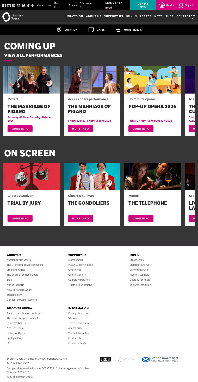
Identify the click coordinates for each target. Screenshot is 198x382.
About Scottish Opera (19, 259)
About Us (86, 17)
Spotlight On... (14, 338)
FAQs (10, 343)
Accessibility (75, 328)
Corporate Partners (79, 279)
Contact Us (178, 17)
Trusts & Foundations (80, 284)
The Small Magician (140, 284)
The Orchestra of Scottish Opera (25, 264)
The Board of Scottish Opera (22, 274)
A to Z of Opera (15, 328)
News (150, 17)
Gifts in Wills (74, 269)
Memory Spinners (139, 274)
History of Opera (16, 333)
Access (138, 17)
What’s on (67, 17)
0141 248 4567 (20, 363)
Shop (162, 17)
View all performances (33, 55)
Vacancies (44, 5)
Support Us (105, 17)
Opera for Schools (140, 279)
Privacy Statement (78, 313)
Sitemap (72, 318)
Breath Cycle (137, 259)
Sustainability (14, 294)
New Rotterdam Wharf (19, 289)
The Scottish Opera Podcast (22, 318)
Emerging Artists (16, 269)
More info (22, 129)
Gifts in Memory (77, 274)
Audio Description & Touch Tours (25, 313)
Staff (9, 279)
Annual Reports (15, 284)
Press (73, 5)
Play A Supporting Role (80, 264)
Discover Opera (86, 5)
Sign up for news (113, 5)
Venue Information (79, 333)
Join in (123, 17)
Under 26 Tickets (16, 323)
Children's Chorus (139, 264)
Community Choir (139, 269)
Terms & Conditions (79, 323)
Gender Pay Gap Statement (22, 299)
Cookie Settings (77, 343)
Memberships (75, 259)
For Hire (57, 5)
